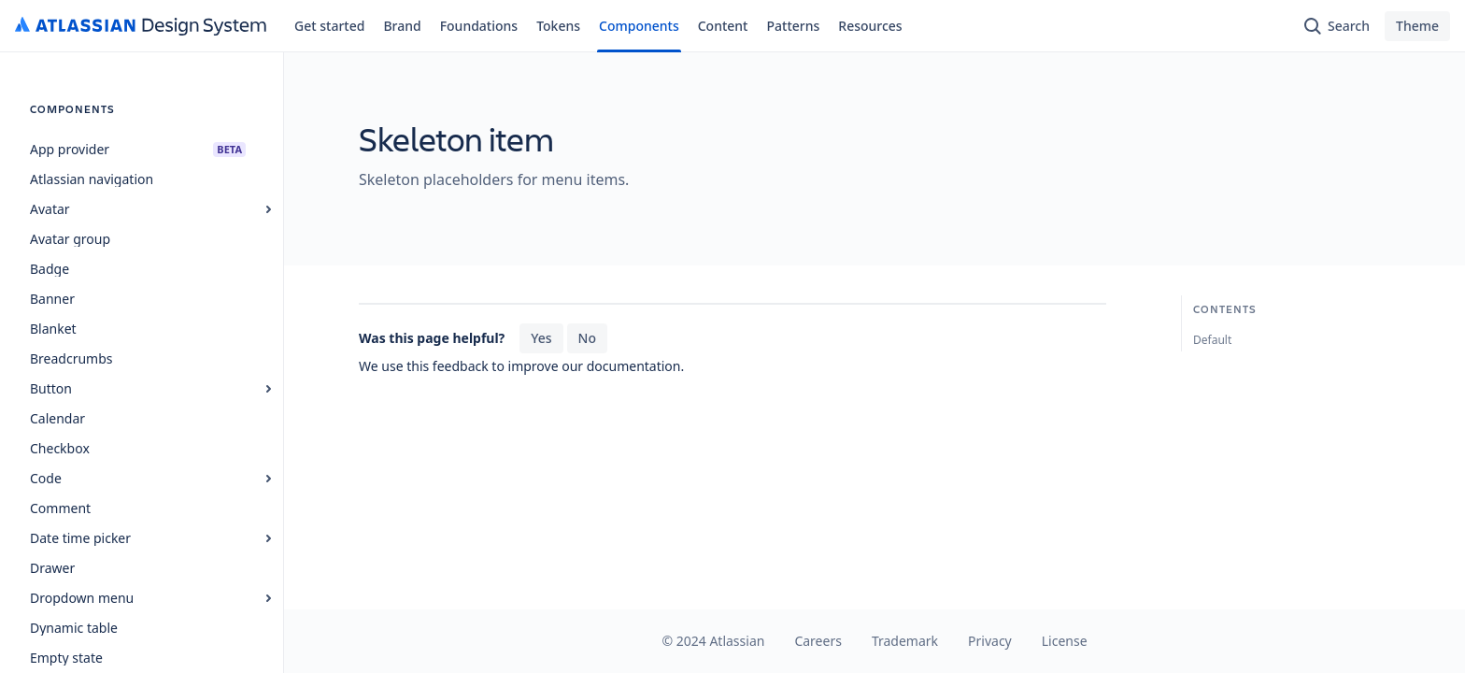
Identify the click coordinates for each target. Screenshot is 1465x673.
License (1065, 641)
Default (1212, 340)
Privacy (990, 641)
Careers (817, 641)
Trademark (905, 641)
